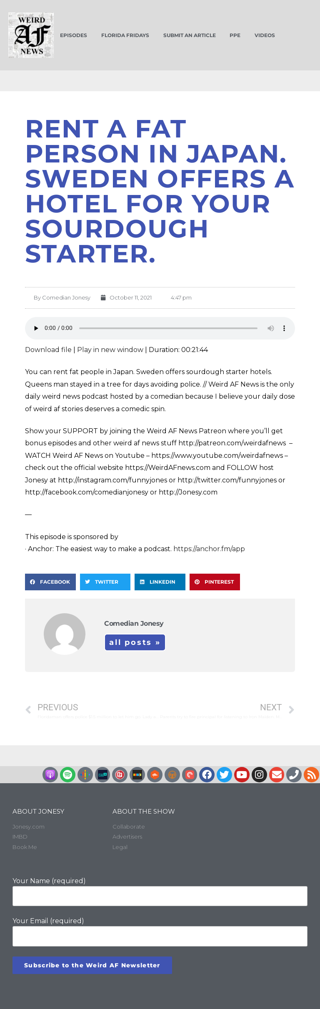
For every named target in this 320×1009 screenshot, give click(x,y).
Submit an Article (189, 35)
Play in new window (110, 350)
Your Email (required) (160, 931)
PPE (235, 35)
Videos (265, 35)
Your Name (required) (160, 891)
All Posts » (135, 642)
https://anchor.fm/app (209, 549)
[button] (50, 582)
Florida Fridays (125, 35)
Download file (48, 350)
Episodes (73, 35)
